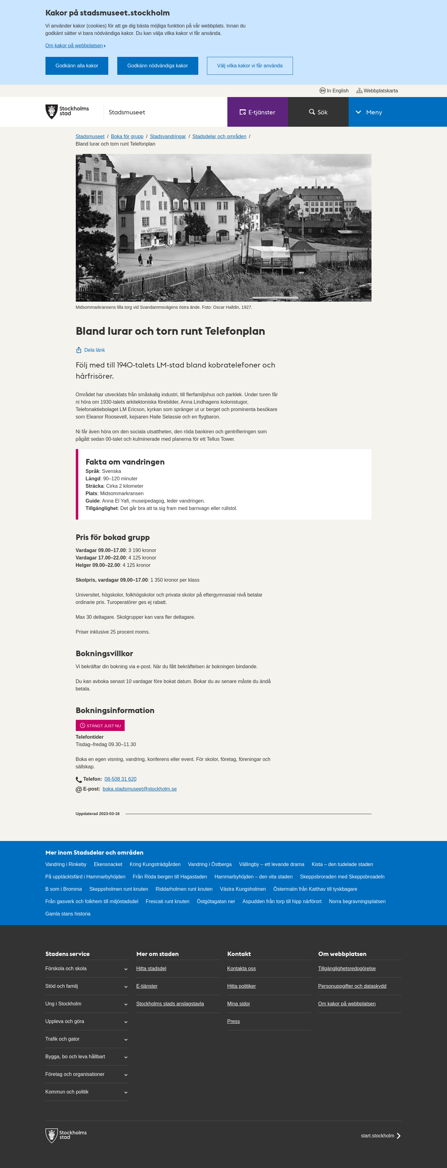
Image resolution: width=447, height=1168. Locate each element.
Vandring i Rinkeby (66, 864)
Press (233, 1021)
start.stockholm (381, 1136)
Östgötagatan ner (216, 901)
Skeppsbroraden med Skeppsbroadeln (342, 876)
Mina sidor (238, 1003)
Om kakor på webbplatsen (74, 45)
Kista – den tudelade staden (342, 864)
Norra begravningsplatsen (357, 901)
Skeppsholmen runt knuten (118, 889)
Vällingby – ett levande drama (271, 864)
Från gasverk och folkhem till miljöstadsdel (92, 901)
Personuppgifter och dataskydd (352, 986)
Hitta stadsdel (151, 968)
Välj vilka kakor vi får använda (250, 65)
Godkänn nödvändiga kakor (157, 65)
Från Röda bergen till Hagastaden (170, 876)
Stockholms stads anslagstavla (170, 1003)
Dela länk (90, 350)
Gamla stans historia (68, 913)
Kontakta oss (241, 968)
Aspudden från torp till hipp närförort (282, 901)
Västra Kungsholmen (243, 889)
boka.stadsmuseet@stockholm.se (140, 789)
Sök (318, 112)
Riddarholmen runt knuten (184, 889)
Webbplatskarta (377, 90)
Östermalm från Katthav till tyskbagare (315, 889)
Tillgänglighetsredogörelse (347, 968)
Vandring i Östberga (210, 864)
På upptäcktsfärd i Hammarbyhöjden (85, 876)
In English (334, 90)
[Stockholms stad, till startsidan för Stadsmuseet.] (132, 111)
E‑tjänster (258, 112)
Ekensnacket (108, 864)
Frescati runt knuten (167, 901)
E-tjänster (146, 986)
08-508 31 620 (120, 779)
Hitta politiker (241, 986)
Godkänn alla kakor (77, 65)
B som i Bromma (63, 889)
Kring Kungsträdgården (155, 864)
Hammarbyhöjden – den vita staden (253, 876)
